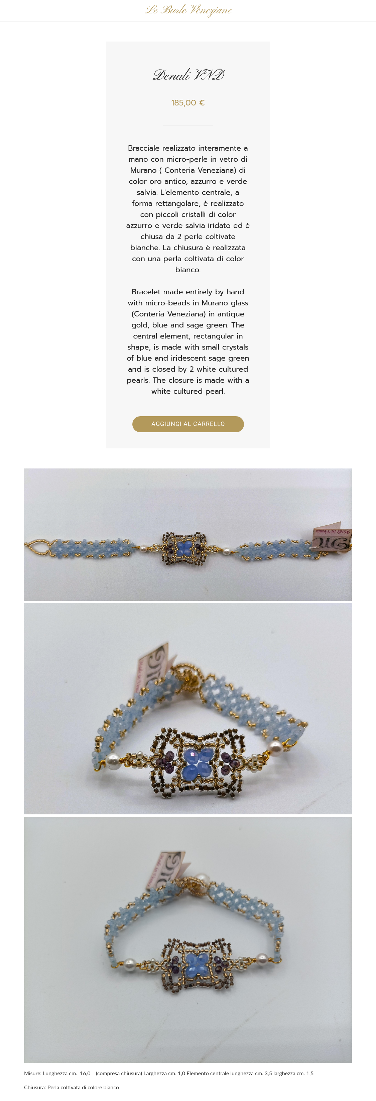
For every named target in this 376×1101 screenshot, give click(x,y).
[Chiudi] (11, 11)
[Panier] (359, 11)
